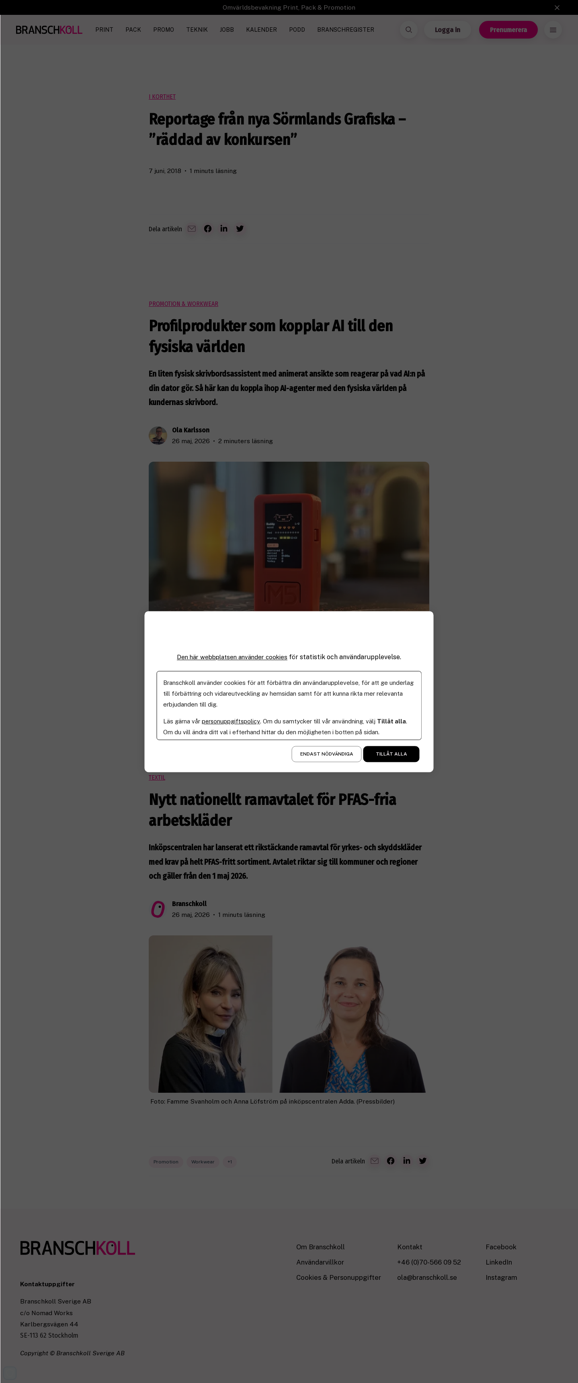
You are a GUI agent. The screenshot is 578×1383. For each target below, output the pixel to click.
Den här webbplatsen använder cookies (232, 657)
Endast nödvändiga (326, 754)
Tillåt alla (391, 754)
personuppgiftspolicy (231, 721)
